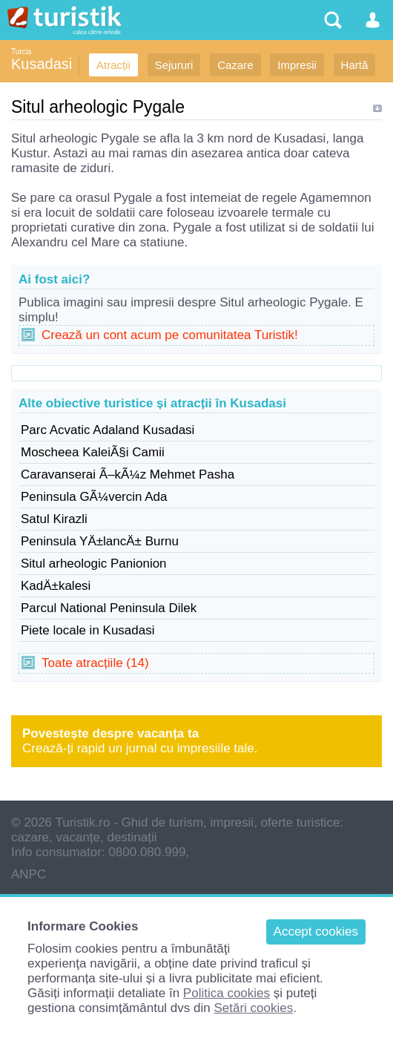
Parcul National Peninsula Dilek (108, 608)
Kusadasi (41, 64)
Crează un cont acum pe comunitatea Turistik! (170, 335)
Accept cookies (316, 931)
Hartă (355, 65)
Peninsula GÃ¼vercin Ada (94, 497)
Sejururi (174, 65)
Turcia (21, 51)
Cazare (235, 65)
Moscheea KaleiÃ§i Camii (93, 452)
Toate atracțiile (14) (95, 663)
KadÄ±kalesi (55, 586)
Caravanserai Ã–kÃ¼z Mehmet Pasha (127, 474)
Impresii (297, 65)
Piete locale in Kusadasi (88, 630)
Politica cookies (226, 993)
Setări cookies (253, 1008)
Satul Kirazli (54, 519)
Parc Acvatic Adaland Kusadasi (107, 430)
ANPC (28, 874)
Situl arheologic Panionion (94, 563)
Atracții (113, 65)
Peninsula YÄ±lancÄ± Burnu (100, 541)
